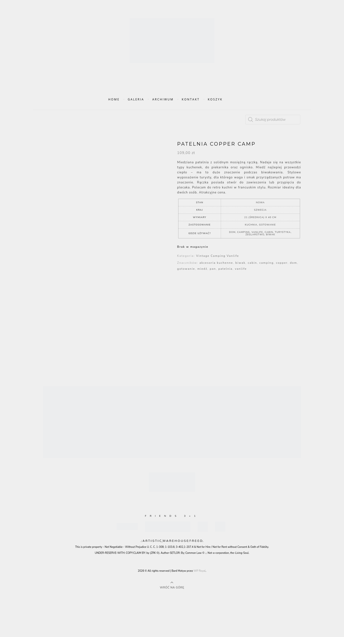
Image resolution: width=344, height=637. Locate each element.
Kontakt (191, 99)
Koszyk (215, 99)
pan (213, 269)
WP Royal (200, 571)
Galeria (136, 99)
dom (293, 263)
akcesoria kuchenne (216, 263)
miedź (202, 269)
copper (282, 263)
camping (266, 263)
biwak (240, 263)
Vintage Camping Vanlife (217, 256)
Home (114, 99)
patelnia (225, 269)
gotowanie (186, 269)
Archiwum (162, 99)
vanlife (241, 269)
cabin (252, 263)
